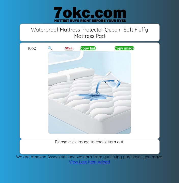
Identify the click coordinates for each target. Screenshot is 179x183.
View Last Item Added (89, 161)
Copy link (88, 48)
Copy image (124, 48)
